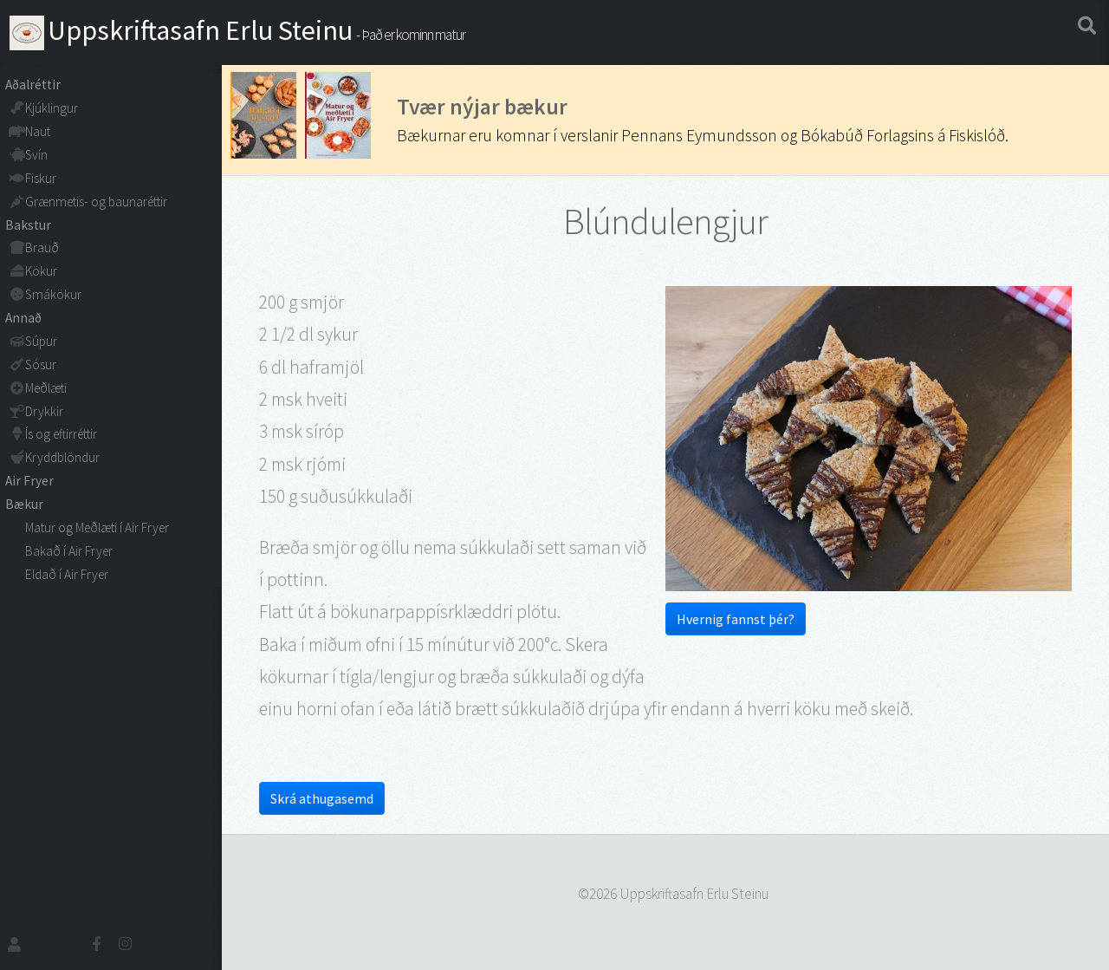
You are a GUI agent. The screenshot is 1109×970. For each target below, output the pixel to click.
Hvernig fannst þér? (735, 619)
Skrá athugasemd (321, 798)
